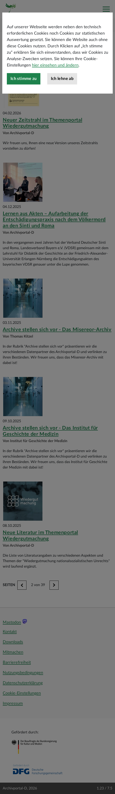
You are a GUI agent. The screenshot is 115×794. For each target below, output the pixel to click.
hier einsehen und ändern (55, 81)
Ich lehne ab (62, 95)
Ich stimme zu (23, 95)
